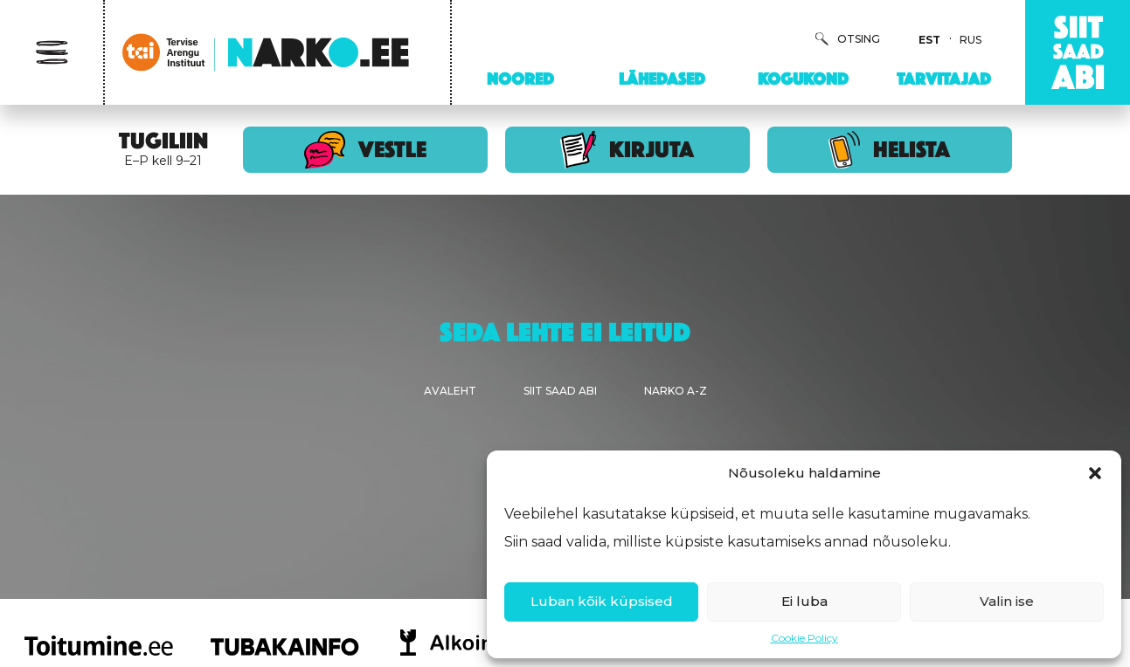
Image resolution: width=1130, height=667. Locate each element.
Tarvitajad (944, 78)
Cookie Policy (804, 637)
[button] (1095, 473)
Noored (520, 78)
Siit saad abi (560, 390)
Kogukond (803, 78)
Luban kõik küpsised (601, 601)
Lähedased (662, 78)
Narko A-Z (675, 390)
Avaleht (450, 390)
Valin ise (1007, 601)
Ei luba (804, 601)
